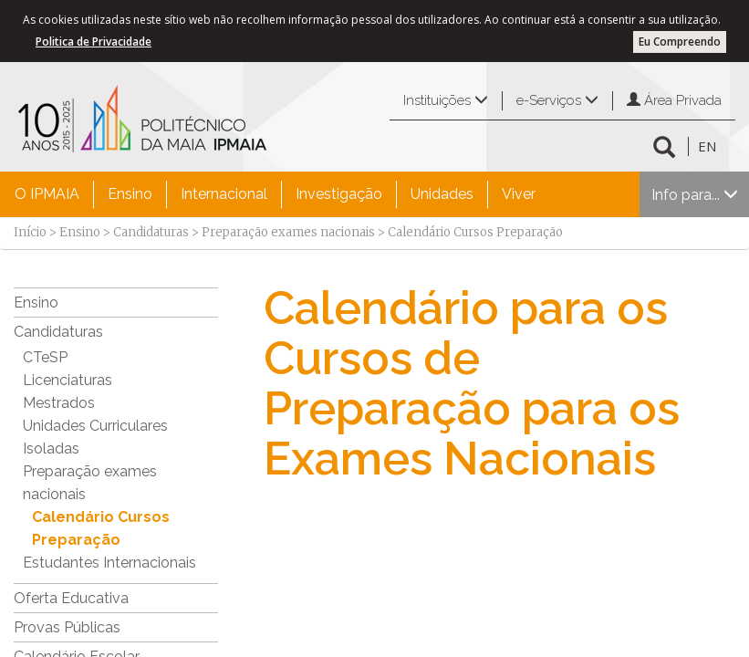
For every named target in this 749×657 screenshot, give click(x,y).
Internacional (224, 194)
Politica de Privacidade (93, 41)
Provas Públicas (67, 627)
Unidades (442, 194)
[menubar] (275, 194)
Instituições (445, 100)
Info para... (694, 194)
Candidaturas (151, 232)
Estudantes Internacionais (109, 562)
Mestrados (59, 403)
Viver (519, 194)
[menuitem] (47, 194)
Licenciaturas (67, 380)
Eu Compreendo (680, 41)
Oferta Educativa (71, 598)
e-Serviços (557, 100)
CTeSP (45, 357)
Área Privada (674, 100)
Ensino (130, 194)
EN (707, 146)
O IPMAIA (47, 194)
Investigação (339, 194)
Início (30, 232)
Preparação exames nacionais (288, 232)
